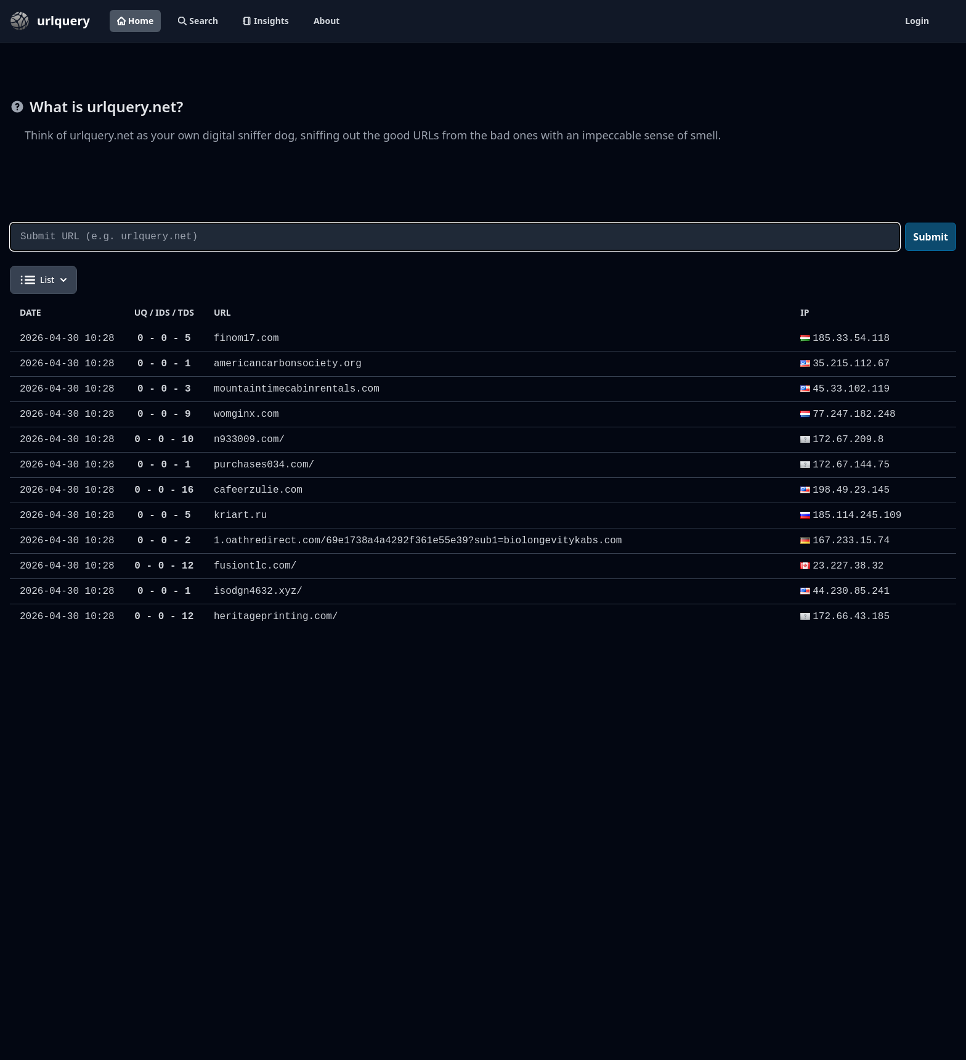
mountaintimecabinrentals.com (297, 389)
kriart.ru (240, 515)
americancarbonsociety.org (288, 363)
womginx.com (246, 414)
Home (135, 21)
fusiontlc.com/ (255, 566)
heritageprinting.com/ (276, 616)
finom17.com (246, 338)
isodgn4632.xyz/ (258, 591)
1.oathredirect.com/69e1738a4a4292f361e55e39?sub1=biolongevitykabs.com (418, 540)
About (326, 21)
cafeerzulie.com (258, 490)
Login (917, 21)
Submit (930, 237)
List (43, 280)
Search (198, 21)
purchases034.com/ (264, 464)
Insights (266, 21)
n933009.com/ (249, 439)
